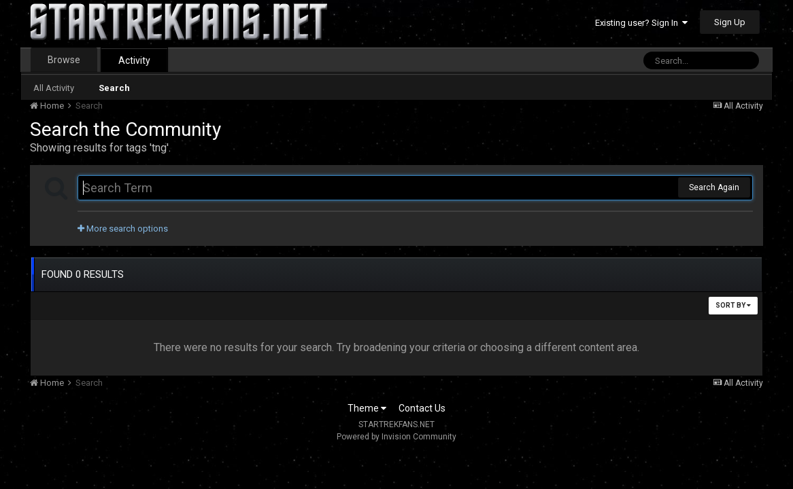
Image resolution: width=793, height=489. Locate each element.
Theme (367, 408)
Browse (64, 59)
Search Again (714, 187)
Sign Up (729, 22)
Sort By (733, 305)
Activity (134, 60)
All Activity (53, 88)
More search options (123, 228)
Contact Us (422, 408)
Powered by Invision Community (396, 436)
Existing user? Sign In (641, 23)
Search (114, 88)
